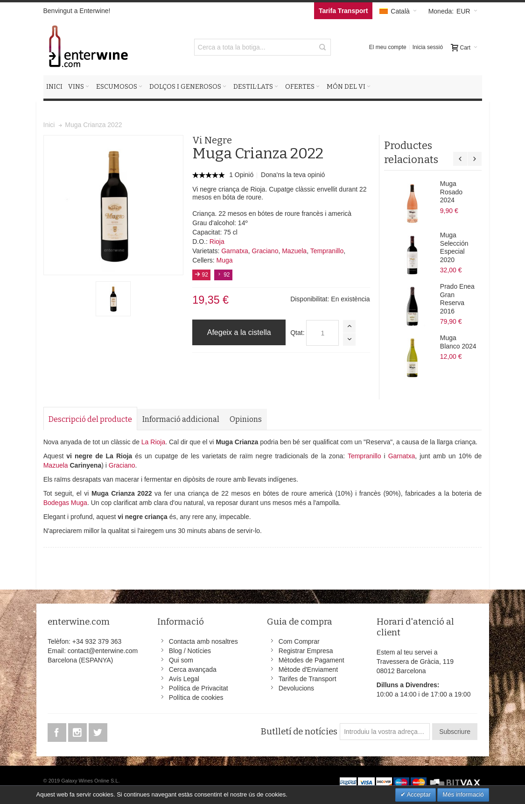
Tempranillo (327, 251)
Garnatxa (234, 251)
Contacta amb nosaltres (203, 641)
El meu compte (387, 47)
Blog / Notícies (190, 651)
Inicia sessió (428, 47)
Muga (225, 260)
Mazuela (294, 251)
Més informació (462, 794)
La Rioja (153, 442)
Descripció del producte (90, 419)
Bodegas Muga (65, 502)
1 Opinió (242, 174)
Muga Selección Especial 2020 (454, 247)
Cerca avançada (193, 669)
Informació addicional (180, 419)
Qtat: (297, 332)
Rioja (217, 241)
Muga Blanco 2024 (458, 342)
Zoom (113, 205)
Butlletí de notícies (298, 731)
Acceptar (418, 794)
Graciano (265, 251)
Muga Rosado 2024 (451, 192)
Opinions (246, 419)
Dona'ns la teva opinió (293, 174)
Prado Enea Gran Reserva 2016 (457, 299)
